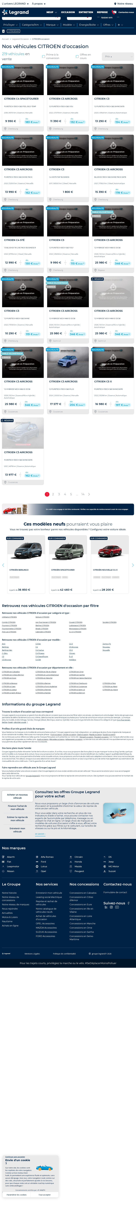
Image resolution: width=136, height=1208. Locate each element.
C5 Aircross (73, 656)
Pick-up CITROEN (9, 640)
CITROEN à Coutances (78, 695)
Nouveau (106, 656)
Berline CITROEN (42, 634)
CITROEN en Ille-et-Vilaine (46, 680)
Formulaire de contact (115, 901)
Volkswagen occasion (73, 748)
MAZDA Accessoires (46, 936)
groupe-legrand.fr (33, 784)
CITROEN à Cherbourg (78, 692)
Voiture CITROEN (42, 625)
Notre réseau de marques (15, 913)
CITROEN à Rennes (43, 698)
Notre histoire (9, 901)
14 (82, 503)
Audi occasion (42, 748)
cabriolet (17, 731)
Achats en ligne (10, 934)
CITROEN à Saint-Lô (77, 698)
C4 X (71, 652)
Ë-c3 (71, 665)
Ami (3, 652)
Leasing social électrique (49, 905)
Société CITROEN (109, 631)
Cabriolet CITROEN (43, 640)
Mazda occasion (95, 743)
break (10, 731)
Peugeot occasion (101, 745)
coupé (23, 731)
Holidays (72, 668)
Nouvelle (106, 659)
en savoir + (40, 842)
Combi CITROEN (8, 631)
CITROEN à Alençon (77, 701)
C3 (3, 665)
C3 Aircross (6, 668)
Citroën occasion (69, 743)
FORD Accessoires (45, 944)
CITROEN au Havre (110, 698)
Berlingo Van (7, 659)
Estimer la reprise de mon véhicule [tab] (17, 827)
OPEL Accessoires (45, 932)
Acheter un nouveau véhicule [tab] (17, 805)
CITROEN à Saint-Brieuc (11, 701)
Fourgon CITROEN (9, 634)
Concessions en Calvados (83, 901)
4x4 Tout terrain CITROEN (46, 631)
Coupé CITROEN (75, 631)
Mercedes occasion (57, 748)
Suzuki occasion (109, 743)
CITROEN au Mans (110, 695)
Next (132, 573)
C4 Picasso (40, 662)
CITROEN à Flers (109, 692)
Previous (3, 573)
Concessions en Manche (82, 932)
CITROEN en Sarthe (77, 683)
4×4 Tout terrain (123, 728)
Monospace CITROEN (77, 637)
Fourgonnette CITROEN (11, 637)
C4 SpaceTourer (42, 665)
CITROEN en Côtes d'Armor (13, 683)
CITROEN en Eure (9, 687)
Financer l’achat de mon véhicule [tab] (17, 816)
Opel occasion (82, 743)
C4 (37, 656)
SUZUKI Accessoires (46, 940)
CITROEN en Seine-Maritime (80, 687)
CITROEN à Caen (8, 695)
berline (4, 731)
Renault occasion (86, 745)
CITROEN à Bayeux (9, 692)
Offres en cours (83, 65)
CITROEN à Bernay (43, 692)
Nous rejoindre (10, 917)
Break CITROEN (42, 637)
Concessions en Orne (81, 936)
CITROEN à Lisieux (9, 698)
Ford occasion (56, 743)
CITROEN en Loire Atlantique (47, 683)
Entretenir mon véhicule (49, 901)
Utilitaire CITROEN (9, 625)
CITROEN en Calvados (11, 680)
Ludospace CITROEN (77, 634)
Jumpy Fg (107, 652)
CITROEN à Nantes (43, 701)
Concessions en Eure (81, 913)
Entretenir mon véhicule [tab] (17, 838)
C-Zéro (5, 662)
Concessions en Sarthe (82, 940)
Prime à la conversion (50, 65)
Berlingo (5, 656)
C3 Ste (38, 652)
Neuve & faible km (104, 24)
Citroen (72, 662)
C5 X (71, 659)
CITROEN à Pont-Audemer (46, 695)
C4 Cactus (40, 659)
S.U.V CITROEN (75, 640)
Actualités (7, 921)
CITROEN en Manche (44, 687)
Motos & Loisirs (10, 925)
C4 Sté (38, 668)
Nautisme (7, 930)
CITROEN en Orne (76, 680)
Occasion (124, 24)
